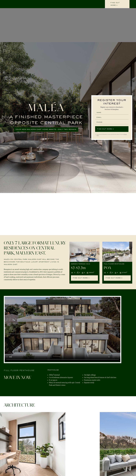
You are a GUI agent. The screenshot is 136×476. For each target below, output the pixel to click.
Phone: (100, 122)
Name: (99, 113)
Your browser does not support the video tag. (62, 329)
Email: (99, 117)
